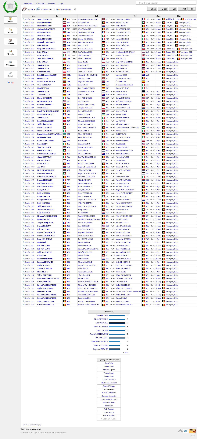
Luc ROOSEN (121, 121)
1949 (32, 272)
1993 (32, 127)
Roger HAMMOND (85, 82)
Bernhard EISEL (43, 72)
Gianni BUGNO (84, 144)
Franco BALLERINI (85, 124)
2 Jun (157, 291)
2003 (32, 95)
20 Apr (157, 144)
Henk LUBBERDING (45, 170)
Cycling (30, 9)
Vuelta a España (109, 370)
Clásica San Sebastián (109, 383)
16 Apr (157, 206)
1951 (32, 265)
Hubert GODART (44, 291)
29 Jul (157, 285)
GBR (147, 55)
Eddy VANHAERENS (86, 164)
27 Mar (158, 32)
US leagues (10, 65)
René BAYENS (83, 278)
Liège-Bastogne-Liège (109, 399)
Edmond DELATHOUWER (88, 291)
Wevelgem (188, 19)
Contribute (40, 3)
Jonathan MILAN (122, 22)
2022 (32, 32)
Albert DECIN (83, 269)
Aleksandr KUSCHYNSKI (87, 75)
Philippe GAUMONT (45, 114)
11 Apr (157, 101)
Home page (28, 3)
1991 (32, 134)
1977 (32, 180)
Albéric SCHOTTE (44, 252)
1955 (32, 252)
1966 (32, 216)
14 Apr (157, 137)
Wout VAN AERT (84, 29)
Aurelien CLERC (84, 78)
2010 (32, 72)
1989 (32, 141)
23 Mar (158, 216)
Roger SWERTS (43, 196)
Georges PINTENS (44, 200)
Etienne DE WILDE (85, 147)
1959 (32, 239)
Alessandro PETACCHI (124, 85)
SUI (107, 78)
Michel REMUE (121, 282)
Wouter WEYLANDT (123, 78)
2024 (32, 26)
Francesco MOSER (44, 173)
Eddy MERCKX (84, 190)
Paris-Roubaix (109, 409)
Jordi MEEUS (121, 26)
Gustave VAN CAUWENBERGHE (128, 291)
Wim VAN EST (83, 259)
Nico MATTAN (43, 88)
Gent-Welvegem (65, 9)
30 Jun (157, 301)
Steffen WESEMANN (124, 101)
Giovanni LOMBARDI (86, 118)
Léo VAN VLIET (43, 160)
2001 (32, 101)
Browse (10, 32)
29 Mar (158, 19)
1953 (32, 259)
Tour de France (109, 366)
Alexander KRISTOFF (46, 42)
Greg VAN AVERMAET (46, 49)
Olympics (10, 54)
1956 (32, 249)
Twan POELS (83, 150)
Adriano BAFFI (121, 131)
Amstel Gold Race (109, 379)
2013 (32, 62)
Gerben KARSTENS (123, 200)
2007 (32, 82)
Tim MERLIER (83, 22)
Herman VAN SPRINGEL (47, 216)
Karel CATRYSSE (122, 301)
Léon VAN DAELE (44, 239)
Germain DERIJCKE (123, 259)
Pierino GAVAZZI (122, 157)
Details (26, 19)
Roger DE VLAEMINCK (87, 167)
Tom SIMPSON (84, 226)
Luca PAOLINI (43, 55)
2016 (32, 52)
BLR (107, 75)
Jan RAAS (82, 160)
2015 (32, 55)
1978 (32, 177)
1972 (32, 196)
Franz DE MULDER (85, 236)
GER (107, 42)
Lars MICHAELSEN (85, 111)
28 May (158, 298)
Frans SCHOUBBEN (85, 229)
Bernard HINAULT (44, 180)
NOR (69, 42)
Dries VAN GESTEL (123, 32)
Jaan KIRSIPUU (122, 91)
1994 (32, 124)
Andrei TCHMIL (84, 114)
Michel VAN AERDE (123, 226)
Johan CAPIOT (121, 114)
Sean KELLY (42, 144)
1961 (32, 232)
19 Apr (157, 150)
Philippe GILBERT (122, 72)
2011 (32, 68)
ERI (68, 32)
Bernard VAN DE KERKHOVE (89, 219)
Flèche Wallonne (109, 386)
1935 (32, 301)
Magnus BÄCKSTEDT (86, 91)
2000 (32, 104)
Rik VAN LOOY (122, 223)
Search (10, 76)
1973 (32, 193)
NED (107, 26)
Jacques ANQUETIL (45, 223)
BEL (68, 19)
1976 (32, 183)
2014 (32, 59)
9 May (157, 275)
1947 (32, 278)
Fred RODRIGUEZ (85, 98)
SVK (68, 45)
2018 (32, 45)
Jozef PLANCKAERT (124, 236)
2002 (32, 98)
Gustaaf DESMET (122, 219)
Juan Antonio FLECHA (86, 88)
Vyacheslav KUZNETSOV (125, 52)
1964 (32, 223)
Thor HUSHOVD (44, 85)
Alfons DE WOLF (122, 164)
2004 (32, 91)
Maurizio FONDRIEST (86, 121)
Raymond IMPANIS (85, 232)
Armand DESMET (122, 229)
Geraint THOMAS (122, 55)
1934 (32, 305)
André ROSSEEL (44, 265)
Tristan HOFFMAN (123, 108)
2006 (32, 85)
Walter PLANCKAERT (86, 177)
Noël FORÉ (41, 242)
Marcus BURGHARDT (46, 82)
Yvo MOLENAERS (85, 223)
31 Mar (158, 42)
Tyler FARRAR (121, 68)
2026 (32, 19)
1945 (32, 285)
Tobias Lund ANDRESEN (87, 19)
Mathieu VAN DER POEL (87, 26)
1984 (32, 157)
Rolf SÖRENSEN (122, 141)
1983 (32, 160)
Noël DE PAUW (43, 219)
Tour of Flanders (109, 416)
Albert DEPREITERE (45, 301)
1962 (32, 229)
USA (147, 68)
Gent (167, 22)
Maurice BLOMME (85, 262)
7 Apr (157, 91)
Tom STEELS (42, 108)
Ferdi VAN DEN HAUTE (47, 177)
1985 (32, 154)
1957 (32, 246)
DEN (107, 19)
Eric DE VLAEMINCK (124, 206)
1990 (32, 137)
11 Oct (157, 39)
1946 (32, 282)
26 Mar (158, 29)
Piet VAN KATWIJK (123, 170)
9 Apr (157, 95)
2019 (32, 42)
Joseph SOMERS (84, 298)
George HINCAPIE (123, 98)
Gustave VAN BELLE (45, 305)
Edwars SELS (121, 213)
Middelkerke (170, 19)
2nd (96, 16)
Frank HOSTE (121, 160)
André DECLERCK (123, 269)
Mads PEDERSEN (44, 22)
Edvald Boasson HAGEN (47, 75)
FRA (147, 19)
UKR (107, 114)
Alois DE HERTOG (123, 262)
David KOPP (82, 85)
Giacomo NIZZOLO (85, 36)
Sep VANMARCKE (123, 29)
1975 (32, 187)
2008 (32, 78)
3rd (135, 16)
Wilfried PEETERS (44, 124)
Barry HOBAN (43, 190)
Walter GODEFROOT (124, 203)
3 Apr (157, 193)
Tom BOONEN (43, 65)
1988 (32, 144)
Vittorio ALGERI (84, 180)
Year (33, 16)
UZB (147, 127)
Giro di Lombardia (109, 393)
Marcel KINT (42, 272)
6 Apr (157, 124)
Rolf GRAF (41, 255)
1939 (32, 288)
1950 (32, 269)
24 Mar (158, 26)
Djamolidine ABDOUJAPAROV (127, 127)
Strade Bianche (109, 412)
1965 (32, 219)
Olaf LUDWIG (121, 134)
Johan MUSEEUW (122, 104)
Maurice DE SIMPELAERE (48, 278)
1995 (32, 121)
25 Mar (158, 45)
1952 (32, 262)
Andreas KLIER (43, 95)
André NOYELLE (84, 246)
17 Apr (157, 236)
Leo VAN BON (83, 101)
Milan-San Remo (109, 402)
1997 (32, 114)
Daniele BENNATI (85, 68)
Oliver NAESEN (122, 42)
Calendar (10, 43)
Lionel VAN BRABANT (124, 265)
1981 (32, 167)
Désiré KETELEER (123, 249)
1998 (32, 111)
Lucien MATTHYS (122, 246)
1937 (32, 295)
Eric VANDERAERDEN (87, 127)
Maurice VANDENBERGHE (88, 305)
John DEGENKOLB (85, 42)
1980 (32, 170)
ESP (68, 78)
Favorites (51, 3)
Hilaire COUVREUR (123, 275)
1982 (32, 164)
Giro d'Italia (109, 363)
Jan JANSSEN (83, 213)
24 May (158, 288)
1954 (32, 255)
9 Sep (157, 305)
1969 (32, 206)
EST (147, 91)
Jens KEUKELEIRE (85, 49)
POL (107, 108)
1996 (32, 118)
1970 (32, 203)
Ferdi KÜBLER (83, 255)
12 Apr (157, 177)
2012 (32, 65)
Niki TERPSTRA (84, 55)
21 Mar (158, 219)
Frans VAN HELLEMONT (87, 288)
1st (57, 16)
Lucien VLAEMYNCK (124, 278)
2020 (32, 39)
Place (179, 16)
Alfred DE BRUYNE (123, 242)
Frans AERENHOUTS (46, 232)
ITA (147, 22)
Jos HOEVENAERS (85, 239)
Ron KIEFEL (120, 144)
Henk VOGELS (83, 95)
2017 (32, 49)
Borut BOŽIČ (83, 62)
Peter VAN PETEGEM (86, 104)
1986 (32, 150)
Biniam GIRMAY (44, 32)
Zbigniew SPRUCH (85, 108)
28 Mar (158, 36)
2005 (32, 88)
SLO (107, 62)
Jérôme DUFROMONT (86, 301)
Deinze (168, 49)
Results (10, 21)
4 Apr (157, 157)
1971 (32, 200)
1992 (32, 131)
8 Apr (157, 111)
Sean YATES (82, 141)
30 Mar (158, 22)
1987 (32, 147)
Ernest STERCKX (122, 255)
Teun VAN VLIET (44, 147)
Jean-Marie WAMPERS (124, 150)
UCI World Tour (46, 9)
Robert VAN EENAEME (46, 285)
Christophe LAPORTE (124, 19)
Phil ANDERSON (84, 154)
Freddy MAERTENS (45, 183)
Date (158, 16)
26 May (158, 282)
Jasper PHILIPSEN (44, 19)
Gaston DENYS (121, 298)
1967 (32, 213)
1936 (32, 298)
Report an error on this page (32, 425)
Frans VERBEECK (122, 183)
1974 (32, 190)
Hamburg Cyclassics (109, 396)
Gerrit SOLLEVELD (45, 141)
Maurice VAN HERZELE (87, 285)
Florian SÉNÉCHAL (85, 39)
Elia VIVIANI (83, 45)
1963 (32, 226)
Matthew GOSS (121, 75)
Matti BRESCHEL (122, 65)
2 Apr (157, 170)
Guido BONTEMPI (44, 150)
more (126, 352)
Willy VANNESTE (85, 209)
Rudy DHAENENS (123, 154)
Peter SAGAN (42, 45)
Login (61, 3)
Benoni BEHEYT (44, 226)
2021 (32, 36)
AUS (147, 75)
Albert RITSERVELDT (86, 295)
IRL (68, 144)
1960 (32, 236)
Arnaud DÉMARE (122, 45)
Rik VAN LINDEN (85, 183)
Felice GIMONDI (84, 196)
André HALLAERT (123, 295)
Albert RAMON (84, 275)
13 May (158, 295)
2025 (32, 22)
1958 (32, 242)
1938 (32, 291)
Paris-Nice (109, 406)
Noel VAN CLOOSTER (86, 216)
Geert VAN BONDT (45, 104)
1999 (32, 108)
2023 (32, 29)
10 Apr (157, 98)
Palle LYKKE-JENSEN (124, 216)
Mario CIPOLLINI (44, 98)
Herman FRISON (44, 137)
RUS (147, 52)
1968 (32, 209)
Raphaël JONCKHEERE (87, 265)
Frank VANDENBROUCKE (48, 111)
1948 (32, 275)
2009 (32, 75)
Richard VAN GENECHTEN (88, 249)
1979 (32, 173)
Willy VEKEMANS (85, 203)
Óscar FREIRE (43, 78)
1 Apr (157, 203)
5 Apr (157, 121)
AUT (68, 72)
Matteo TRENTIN (122, 36)
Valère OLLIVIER (44, 275)
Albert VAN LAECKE (124, 288)
